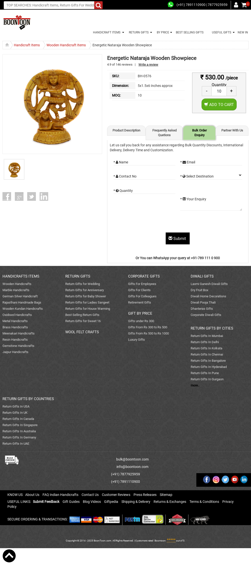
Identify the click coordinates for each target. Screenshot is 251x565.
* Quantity (123, 191)
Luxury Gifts (136, 339)
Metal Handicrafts (15, 321)
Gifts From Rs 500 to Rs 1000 (148, 333)
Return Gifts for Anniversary (84, 290)
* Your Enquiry (193, 199)
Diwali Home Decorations (208, 296)
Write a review (148, 64)
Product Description (126, 130)
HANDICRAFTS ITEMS (20, 276)
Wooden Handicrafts (16, 284)
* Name (121, 162)
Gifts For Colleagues (142, 296)
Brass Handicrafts (15, 327)
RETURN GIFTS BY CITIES (212, 328)
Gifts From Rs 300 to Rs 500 (147, 327)
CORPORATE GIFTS (144, 276)
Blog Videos (92, 502)
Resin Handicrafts (15, 339)
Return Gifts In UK (14, 412)
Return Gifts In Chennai (207, 354)
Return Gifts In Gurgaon (207, 379)
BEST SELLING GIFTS (190, 32)
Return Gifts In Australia (19, 431)
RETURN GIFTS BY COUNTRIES (28, 399)
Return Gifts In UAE (15, 443)
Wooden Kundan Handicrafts (22, 308)
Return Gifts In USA (15, 406)
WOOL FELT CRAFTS (82, 332)
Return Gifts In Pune (205, 373)
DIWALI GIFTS (202, 276)
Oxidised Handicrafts (17, 315)
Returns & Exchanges (170, 502)
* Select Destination (197, 176)
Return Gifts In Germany (19, 437)
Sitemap (166, 495)
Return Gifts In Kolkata (206, 348)
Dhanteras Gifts (202, 308)
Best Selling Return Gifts (82, 315)
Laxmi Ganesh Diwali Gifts (209, 284)
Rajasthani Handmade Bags (21, 302)
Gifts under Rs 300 (141, 321)
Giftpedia (111, 502)
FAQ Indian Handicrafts (60, 495)
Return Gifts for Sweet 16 (83, 321)
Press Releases (145, 495)
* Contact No (125, 176)
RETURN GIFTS (138, 32)
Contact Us (90, 495)
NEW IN (243, 32)
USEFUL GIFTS (220, 32)
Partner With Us (232, 130)
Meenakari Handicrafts (18, 333)
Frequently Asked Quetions (164, 132)
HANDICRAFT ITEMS (105, 32)
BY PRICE (162, 32)
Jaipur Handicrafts (15, 352)
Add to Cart (219, 104)
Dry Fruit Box (199, 290)
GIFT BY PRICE (140, 313)
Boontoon (160, 540)
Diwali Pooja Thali (203, 302)
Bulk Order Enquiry (199, 132)
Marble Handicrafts (15, 290)
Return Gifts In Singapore (20, 425)
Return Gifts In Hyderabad (209, 367)
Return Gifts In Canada (18, 419)
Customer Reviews (116, 495)
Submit (177, 238)
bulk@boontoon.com (132, 459)
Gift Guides (71, 502)
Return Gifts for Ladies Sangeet (87, 302)
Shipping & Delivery (135, 502)
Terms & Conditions (204, 502)
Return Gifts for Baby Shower (85, 296)
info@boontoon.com (132, 467)
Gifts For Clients (139, 290)
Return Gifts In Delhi (205, 342)
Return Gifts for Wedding (82, 284)
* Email (187, 162)
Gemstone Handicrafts (18, 346)
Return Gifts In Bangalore (208, 360)
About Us (32, 495)
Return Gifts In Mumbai (207, 336)
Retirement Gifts (139, 302)
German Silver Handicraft (20, 296)
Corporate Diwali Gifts (206, 315)
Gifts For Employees (142, 284)
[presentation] (151, 222)
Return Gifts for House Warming (87, 308)
